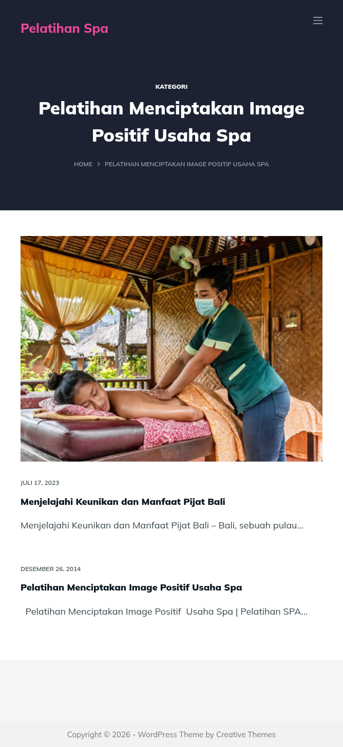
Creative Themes (246, 734)
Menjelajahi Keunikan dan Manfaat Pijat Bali (123, 501)
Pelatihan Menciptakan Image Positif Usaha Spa (131, 587)
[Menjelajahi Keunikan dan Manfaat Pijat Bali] (171, 349)
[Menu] (317, 20)
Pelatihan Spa (64, 28)
